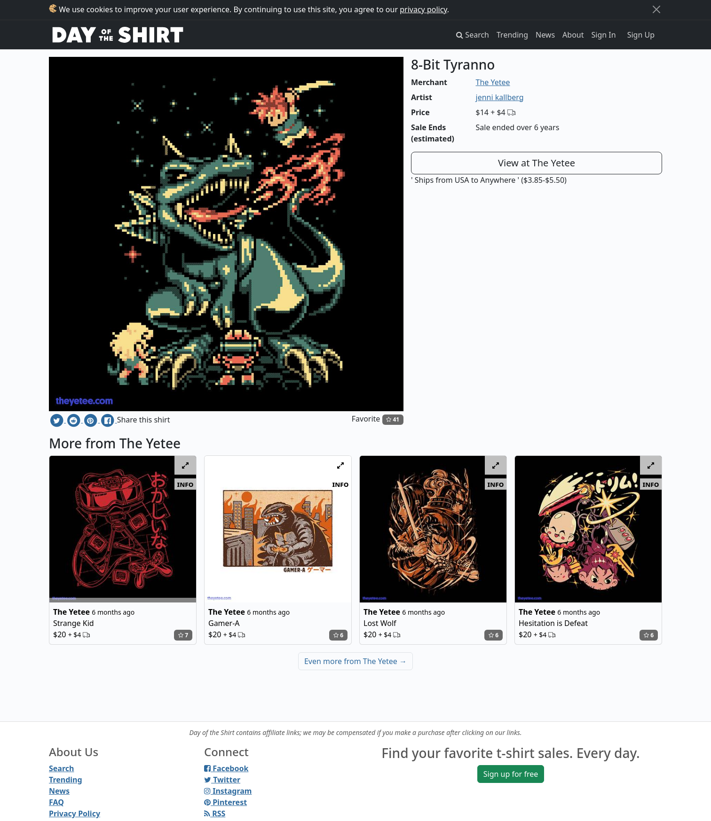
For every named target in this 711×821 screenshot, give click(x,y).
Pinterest (225, 802)
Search (61, 768)
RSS (214, 813)
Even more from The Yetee (355, 661)
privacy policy (423, 9)
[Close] (656, 9)
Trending (512, 35)
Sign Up (641, 35)
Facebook (226, 768)
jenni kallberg (500, 97)
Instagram (228, 791)
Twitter (222, 779)
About (573, 35)
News (545, 35)
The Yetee (493, 82)
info (185, 484)
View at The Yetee (536, 162)
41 (392, 419)
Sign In (604, 35)
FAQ (56, 802)
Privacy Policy (74, 813)
